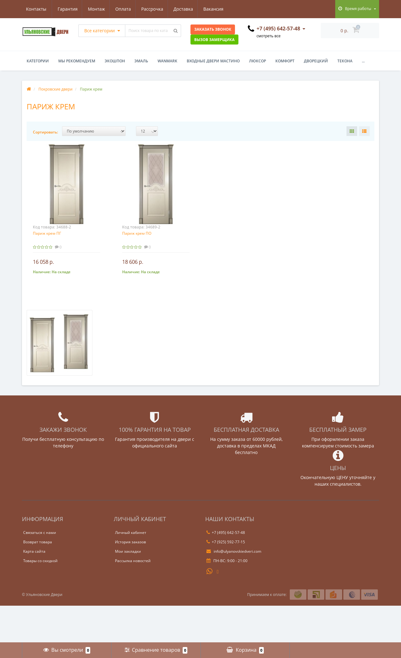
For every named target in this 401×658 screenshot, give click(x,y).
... (363, 61)
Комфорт (284, 61)
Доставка (155, 9)
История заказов (130, 542)
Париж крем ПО (136, 233)
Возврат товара (37, 542)
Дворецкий (316, 61)
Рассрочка (123, 9)
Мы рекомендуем (76, 61)
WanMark (167, 61)
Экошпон (115, 61)
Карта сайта (34, 551)
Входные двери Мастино (213, 61)
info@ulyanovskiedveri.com (233, 551)
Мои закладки (128, 551)
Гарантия (36, 9)
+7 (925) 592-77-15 (225, 542)
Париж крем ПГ (47, 233)
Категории (38, 61)
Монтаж (66, 9)
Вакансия (187, 9)
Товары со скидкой (40, 560)
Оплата (93, 9)
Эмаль (141, 61)
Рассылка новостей (133, 560)
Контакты (218, 9)
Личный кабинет (130, 532)
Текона (344, 61)
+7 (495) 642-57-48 (225, 532)
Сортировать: (45, 132)
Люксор (257, 61)
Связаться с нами (39, 532)
